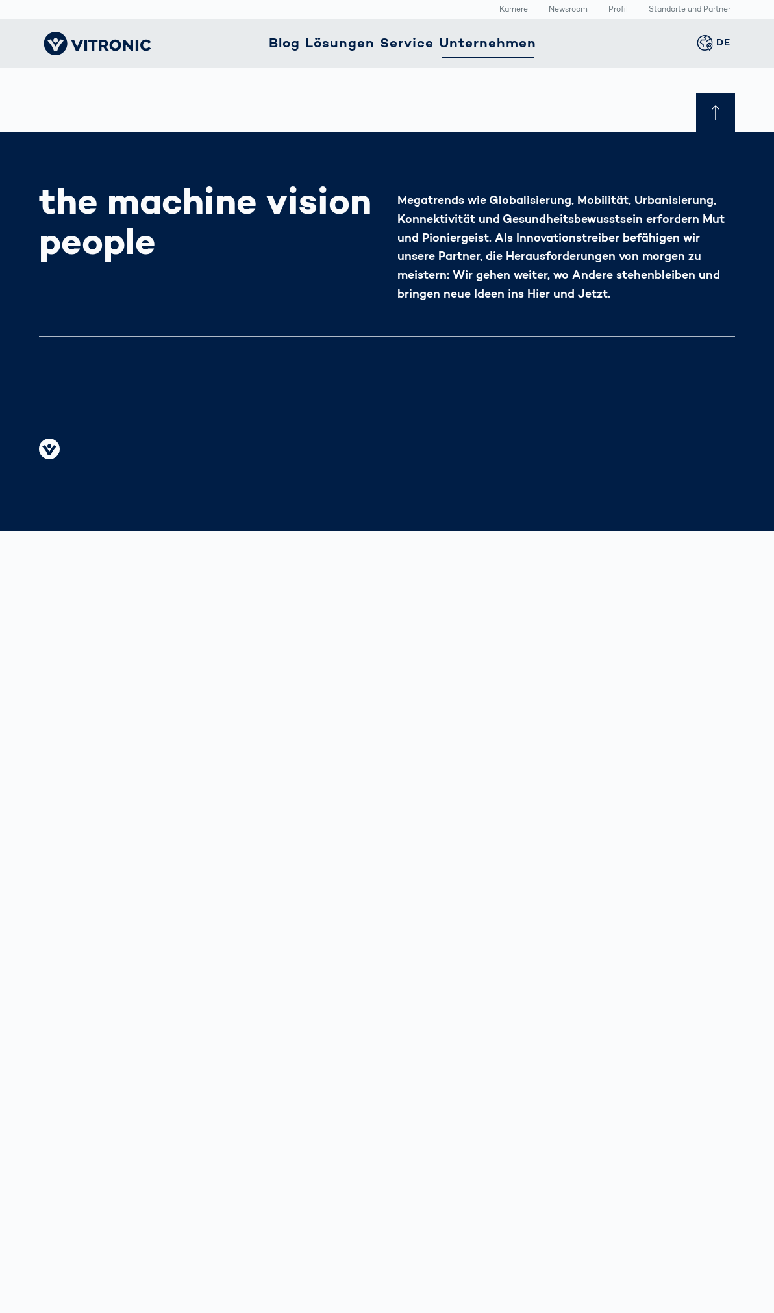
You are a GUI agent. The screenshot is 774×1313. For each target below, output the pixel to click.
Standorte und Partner (689, 10)
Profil (618, 10)
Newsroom (568, 10)
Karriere (513, 10)
